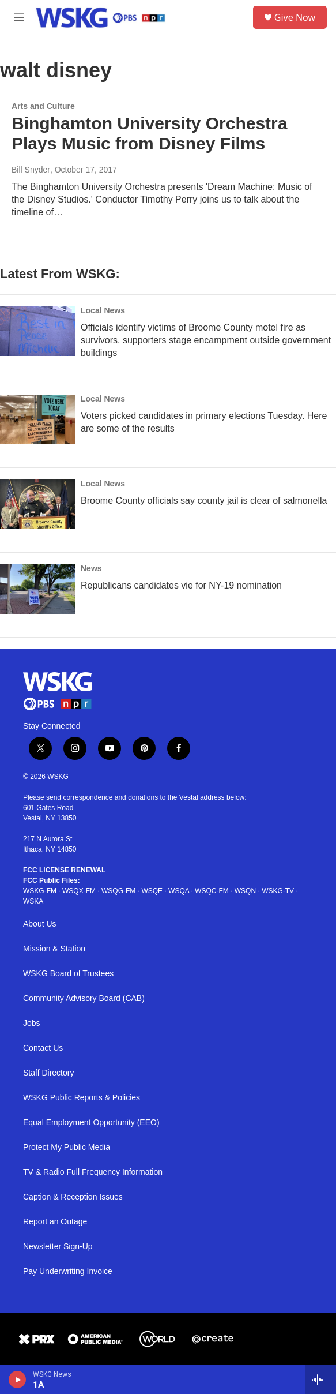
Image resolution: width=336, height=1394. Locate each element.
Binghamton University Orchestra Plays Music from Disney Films (149, 133)
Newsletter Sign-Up (58, 1246)
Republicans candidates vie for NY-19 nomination (181, 585)
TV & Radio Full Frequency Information (93, 1172)
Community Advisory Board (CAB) (84, 998)
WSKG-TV (278, 891)
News (91, 568)
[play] (17, 1379)
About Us (39, 924)
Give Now (294, 17)
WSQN (245, 891)
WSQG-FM (118, 891)
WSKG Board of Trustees (68, 973)
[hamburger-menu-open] (19, 17)
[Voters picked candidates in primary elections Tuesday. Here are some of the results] (37, 419)
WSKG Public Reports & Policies (81, 1097)
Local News (103, 310)
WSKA (33, 901)
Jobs (31, 1023)
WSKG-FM (39, 891)
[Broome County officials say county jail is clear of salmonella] (37, 504)
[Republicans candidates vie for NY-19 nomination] (37, 589)
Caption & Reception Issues (73, 1197)
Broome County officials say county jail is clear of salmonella (204, 500)
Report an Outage (55, 1221)
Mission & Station (54, 949)
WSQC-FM (212, 891)
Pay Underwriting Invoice (67, 1271)
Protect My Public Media (66, 1147)
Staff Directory (48, 1073)
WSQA (178, 891)
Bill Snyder (31, 169)
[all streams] (320, 1379)
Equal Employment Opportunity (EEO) (91, 1122)
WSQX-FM (79, 891)
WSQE (152, 891)
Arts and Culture (43, 106)
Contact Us (43, 1048)
